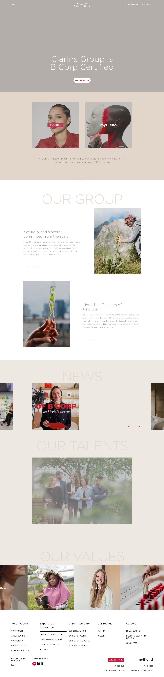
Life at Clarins (133, 631)
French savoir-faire (49, 644)
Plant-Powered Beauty (51, 639)
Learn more (80, 80)
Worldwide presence (135, 5)
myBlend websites (141, 670)
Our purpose (17, 631)
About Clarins (18, 636)
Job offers (131, 643)
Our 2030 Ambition (77, 631)
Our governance (19, 646)
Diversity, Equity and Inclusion (136, 637)
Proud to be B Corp (78, 646)
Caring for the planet (79, 641)
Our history (17, 641)
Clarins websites (113, 670)
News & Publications (21, 651)
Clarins (101, 631)
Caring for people (77, 636)
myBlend (101, 636)
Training (44, 649)
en (148, 4)
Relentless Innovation (51, 635)
